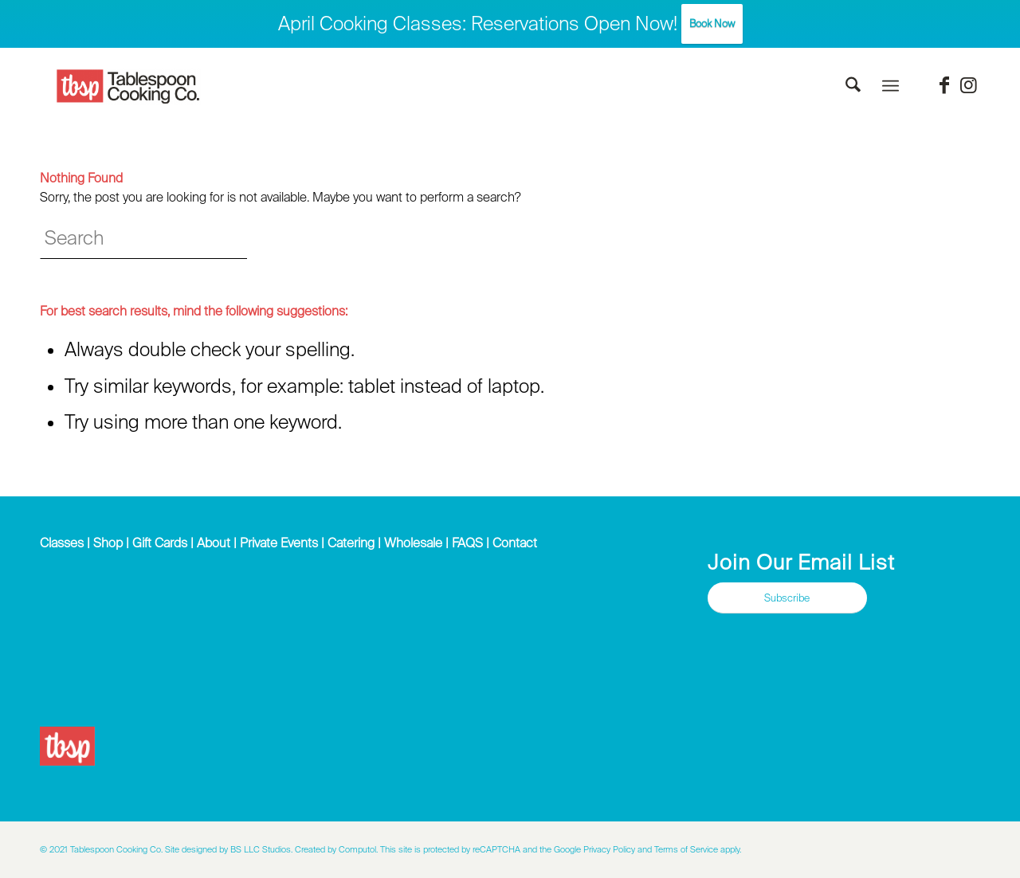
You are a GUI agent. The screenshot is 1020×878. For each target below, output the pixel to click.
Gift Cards (159, 542)
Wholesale (413, 542)
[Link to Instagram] (968, 85)
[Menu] (890, 86)
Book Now (712, 23)
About (213, 542)
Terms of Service (686, 849)
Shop (108, 542)
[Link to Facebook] (944, 85)
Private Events (279, 542)
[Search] (853, 86)
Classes (62, 542)
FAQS (467, 542)
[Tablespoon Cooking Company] (128, 87)
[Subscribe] (787, 597)
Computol (357, 849)
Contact (514, 542)
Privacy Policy (609, 849)
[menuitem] (853, 86)
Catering (351, 542)
